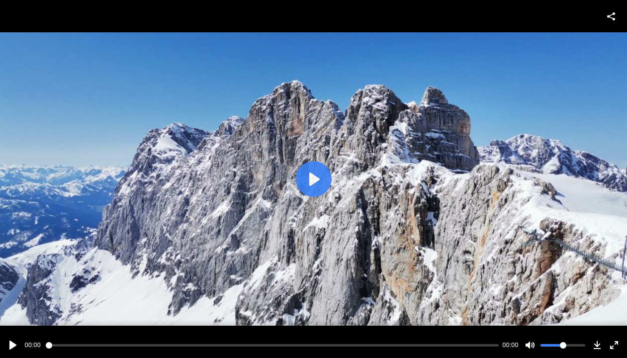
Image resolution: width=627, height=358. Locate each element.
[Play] (13, 345)
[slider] (272, 345)
